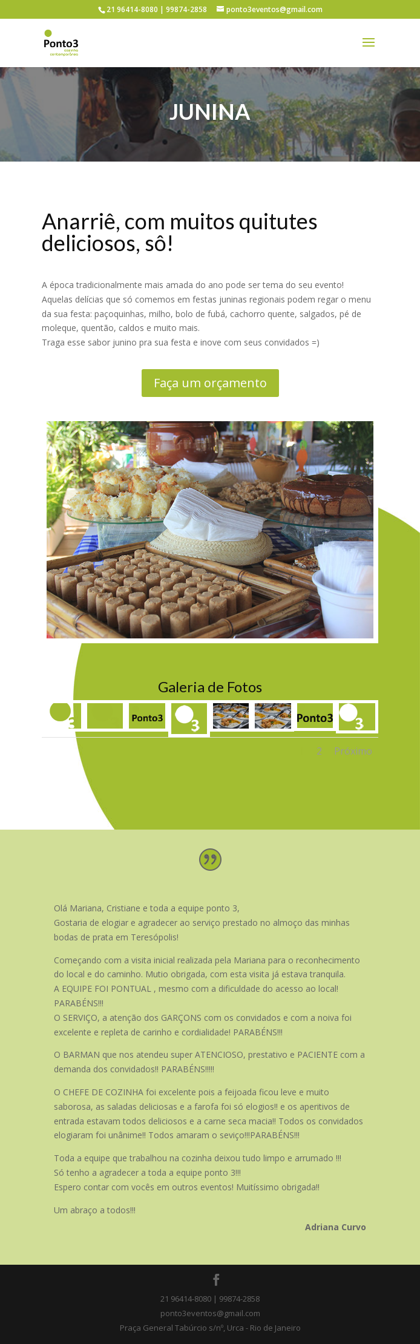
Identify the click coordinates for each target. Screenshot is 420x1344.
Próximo (353, 751)
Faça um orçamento (210, 383)
